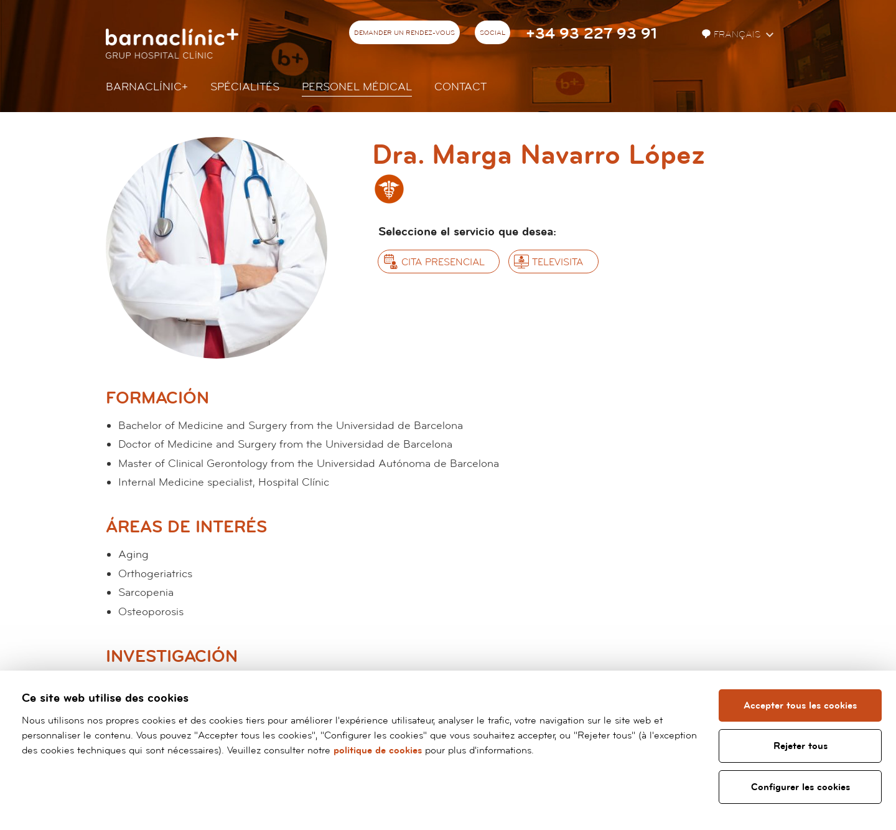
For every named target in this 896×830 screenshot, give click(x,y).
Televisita (557, 262)
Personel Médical (357, 87)
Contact (460, 87)
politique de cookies (378, 750)
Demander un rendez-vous (404, 33)
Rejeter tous (800, 746)
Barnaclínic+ (147, 87)
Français (732, 34)
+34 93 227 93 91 (591, 34)
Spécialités (244, 87)
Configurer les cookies (800, 787)
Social (492, 33)
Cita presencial (443, 262)
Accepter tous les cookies (800, 705)
